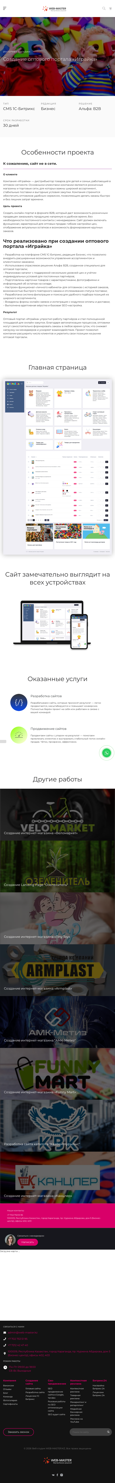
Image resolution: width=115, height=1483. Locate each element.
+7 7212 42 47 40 (18, 1345)
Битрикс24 (100, 1380)
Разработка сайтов (46, 696)
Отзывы (7, 1389)
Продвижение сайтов (48, 729)
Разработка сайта (35, 1392)
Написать (27, 1242)
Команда (8, 1396)
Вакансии (8, 1385)
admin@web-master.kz (22, 1332)
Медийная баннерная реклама (76, 1412)
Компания (9, 1380)
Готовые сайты (33, 1388)
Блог (5, 1393)
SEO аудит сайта (56, 1414)
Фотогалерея (10, 1400)
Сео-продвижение (57, 1382)
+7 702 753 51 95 (17, 1338)
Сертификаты (10, 1404)
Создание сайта (32, 1382)
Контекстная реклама (78, 1382)
